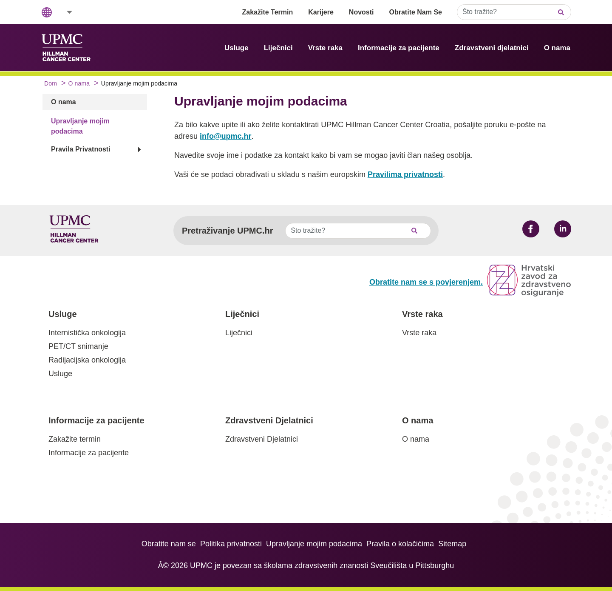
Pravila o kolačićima (400, 544)
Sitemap (452, 544)
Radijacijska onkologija (87, 360)
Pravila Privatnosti (80, 149)
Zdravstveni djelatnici (492, 48)
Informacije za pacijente (398, 48)
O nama (557, 48)
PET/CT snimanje (78, 346)
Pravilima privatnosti (405, 174)
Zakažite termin (74, 439)
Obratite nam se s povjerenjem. (426, 282)
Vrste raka (325, 48)
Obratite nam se (169, 544)
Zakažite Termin (267, 12)
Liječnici (278, 48)
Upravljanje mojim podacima (314, 544)
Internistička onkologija (87, 332)
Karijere (321, 12)
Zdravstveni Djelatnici (269, 420)
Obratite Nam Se (415, 12)
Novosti (361, 12)
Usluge (236, 48)
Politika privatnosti (231, 544)
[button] (64, 12)
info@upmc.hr (226, 136)
